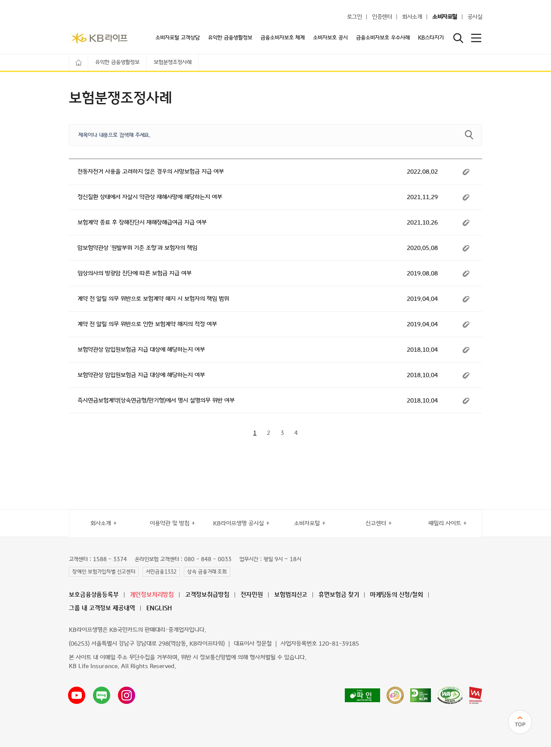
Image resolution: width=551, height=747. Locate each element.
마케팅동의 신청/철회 (396, 595)
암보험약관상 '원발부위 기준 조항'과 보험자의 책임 (137, 248)
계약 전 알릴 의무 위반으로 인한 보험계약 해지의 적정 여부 (147, 324)
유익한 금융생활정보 (230, 37)
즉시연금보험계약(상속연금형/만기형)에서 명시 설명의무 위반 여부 (156, 400)
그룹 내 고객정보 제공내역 (102, 608)
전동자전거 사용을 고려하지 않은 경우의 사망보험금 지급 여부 (150, 171)
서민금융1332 (161, 572)
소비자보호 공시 (330, 37)
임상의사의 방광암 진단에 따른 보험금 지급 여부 (134, 273)
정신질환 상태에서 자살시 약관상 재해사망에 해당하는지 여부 (149, 197)
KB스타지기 (431, 37)
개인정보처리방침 (152, 595)
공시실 (475, 17)
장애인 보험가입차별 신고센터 (103, 572)
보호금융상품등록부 (94, 595)
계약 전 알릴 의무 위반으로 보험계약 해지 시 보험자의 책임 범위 (153, 299)
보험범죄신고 (290, 595)
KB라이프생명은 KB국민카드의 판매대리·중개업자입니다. (137, 630)
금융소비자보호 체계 (282, 37)
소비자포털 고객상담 (177, 37)
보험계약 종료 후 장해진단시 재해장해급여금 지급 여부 (142, 222)
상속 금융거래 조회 (207, 572)
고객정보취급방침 (207, 595)
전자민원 (252, 595)
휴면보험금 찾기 (339, 595)
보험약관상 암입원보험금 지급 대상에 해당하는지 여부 (141, 349)
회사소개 (412, 17)
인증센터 (382, 17)
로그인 (354, 17)
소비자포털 (444, 17)
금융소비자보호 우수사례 (383, 37)
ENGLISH (159, 608)
